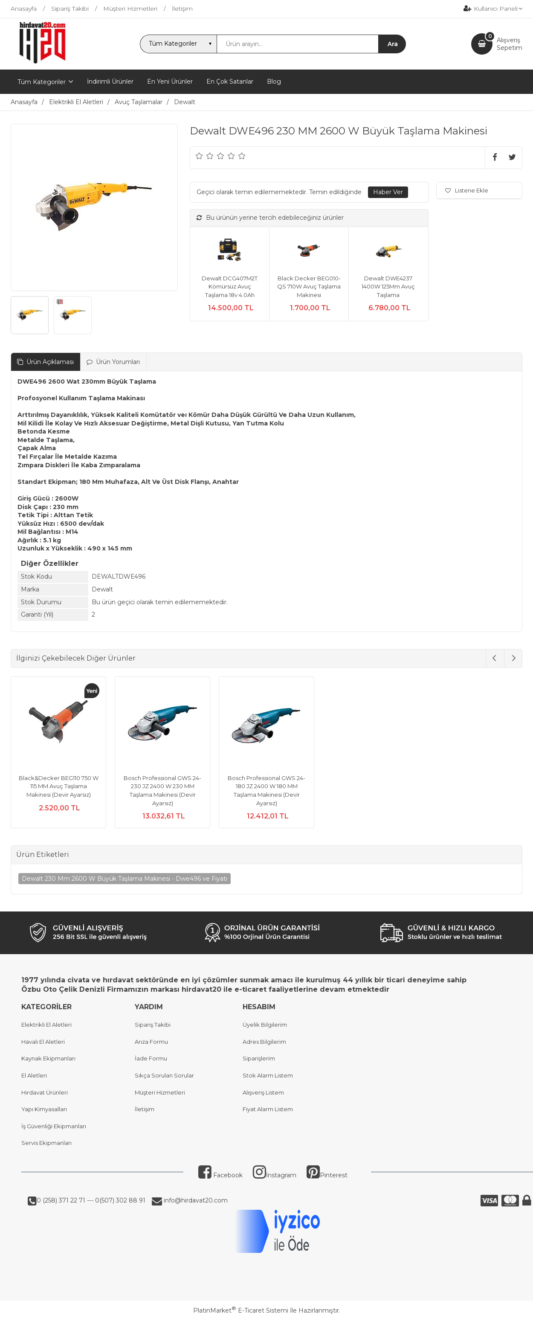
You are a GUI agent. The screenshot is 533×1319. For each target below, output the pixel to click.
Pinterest (327, 1175)
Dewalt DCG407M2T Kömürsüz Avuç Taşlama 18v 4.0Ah (230, 286)
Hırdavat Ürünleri (44, 1092)
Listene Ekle (466, 190)
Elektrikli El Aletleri (46, 1024)
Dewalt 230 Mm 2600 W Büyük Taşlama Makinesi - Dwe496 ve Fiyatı (124, 878)
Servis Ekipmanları (46, 1142)
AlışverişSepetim (509, 44)
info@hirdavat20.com (195, 1200)
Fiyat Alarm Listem (268, 1109)
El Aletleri (34, 1075)
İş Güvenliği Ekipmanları (53, 1126)
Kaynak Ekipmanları (48, 1058)
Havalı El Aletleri (43, 1041)
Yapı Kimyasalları (44, 1109)
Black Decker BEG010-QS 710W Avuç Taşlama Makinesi (309, 286)
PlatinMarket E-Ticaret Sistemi (240, 1310)
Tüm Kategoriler (41, 82)
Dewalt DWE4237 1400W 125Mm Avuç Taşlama (388, 286)
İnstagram (274, 1175)
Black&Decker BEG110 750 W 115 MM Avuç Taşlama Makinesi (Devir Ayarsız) (58, 786)
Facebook (220, 1175)
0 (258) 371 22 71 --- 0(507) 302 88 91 (91, 1200)
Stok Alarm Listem (268, 1075)
